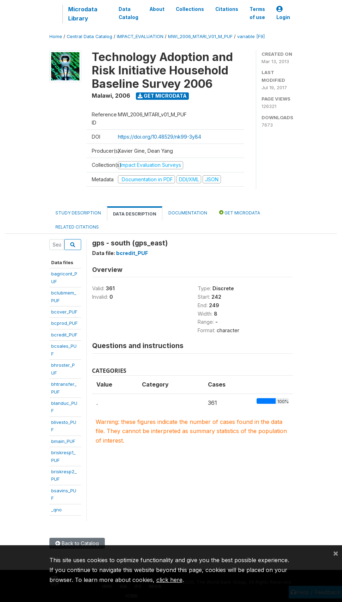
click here (169, 579)
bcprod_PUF (64, 323)
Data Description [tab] (134, 214)
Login (283, 13)
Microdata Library (82, 14)
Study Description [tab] (78, 212)
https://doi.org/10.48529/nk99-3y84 (159, 137)
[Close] (335, 553)
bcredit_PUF (64, 335)
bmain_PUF (63, 441)
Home (55, 36)
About (157, 9)
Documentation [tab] (187, 212)
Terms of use (257, 13)
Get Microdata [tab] (239, 212)
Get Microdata (162, 96)
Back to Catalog (77, 543)
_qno (56, 509)
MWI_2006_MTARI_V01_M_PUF (200, 36)
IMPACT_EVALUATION (140, 36)
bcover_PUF (64, 312)
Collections (190, 9)
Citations (226, 9)
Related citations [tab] (77, 227)
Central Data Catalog (89, 36)
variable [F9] (251, 36)
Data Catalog (128, 13)
